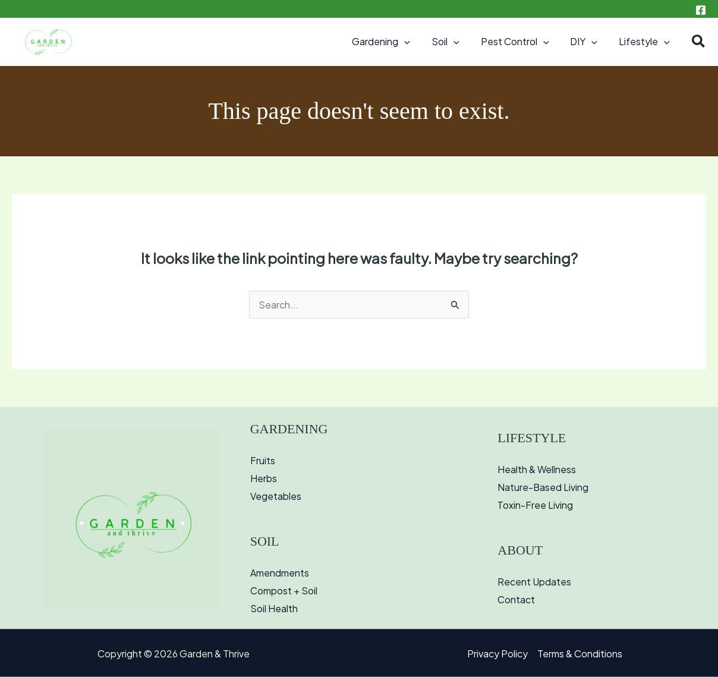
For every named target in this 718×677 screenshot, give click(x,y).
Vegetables (275, 496)
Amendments (279, 572)
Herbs (263, 478)
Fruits (262, 460)
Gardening (392, 41)
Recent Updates (534, 581)
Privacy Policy (497, 653)
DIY (587, 41)
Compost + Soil (283, 590)
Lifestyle (645, 41)
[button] (415, 41)
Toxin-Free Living (535, 505)
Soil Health (274, 608)
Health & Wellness (537, 469)
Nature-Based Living (543, 487)
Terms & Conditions (579, 653)
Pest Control (521, 41)
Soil (454, 41)
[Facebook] (700, 10)
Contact (516, 599)
